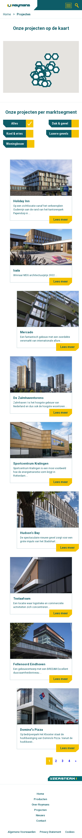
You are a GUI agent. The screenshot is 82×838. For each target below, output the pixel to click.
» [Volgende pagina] (75, 761)
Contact (41, 820)
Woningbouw (15, 143)
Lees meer (60, 219)
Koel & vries (14, 133)
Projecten (40, 809)
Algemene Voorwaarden (22, 832)
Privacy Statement (50, 832)
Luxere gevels (58, 133)
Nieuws (40, 815)
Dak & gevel (60, 123)
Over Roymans (40, 804)
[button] (55, 56)
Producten (40, 799)
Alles (14, 123)
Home (40, 793)
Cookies (70, 832)
